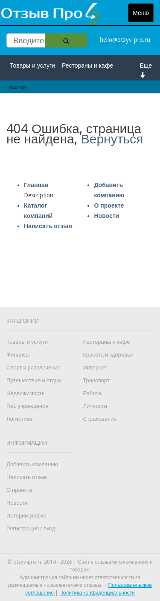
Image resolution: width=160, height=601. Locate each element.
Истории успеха (26, 515)
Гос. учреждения (27, 406)
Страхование (99, 419)
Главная (36, 184)
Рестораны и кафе (87, 65)
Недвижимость (25, 393)
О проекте (109, 205)
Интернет (95, 367)
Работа (92, 393)
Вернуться (112, 138)
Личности (95, 406)
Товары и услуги (32, 65)
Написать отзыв (48, 226)
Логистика (19, 419)
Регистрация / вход (30, 528)
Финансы (18, 354)
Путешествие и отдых (34, 380)
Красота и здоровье (108, 354)
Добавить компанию (32, 464)
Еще (146, 70)
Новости (106, 215)
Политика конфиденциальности (97, 593)
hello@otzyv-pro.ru (125, 39)
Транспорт (96, 380)
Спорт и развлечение (33, 367)
